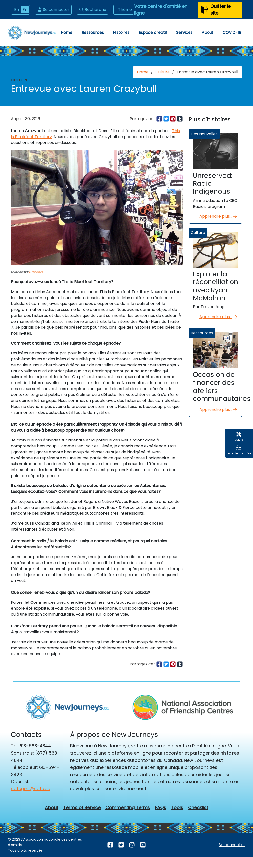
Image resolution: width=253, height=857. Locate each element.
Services (184, 32)
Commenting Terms (127, 807)
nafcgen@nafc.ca (30, 789)
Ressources (93, 32)
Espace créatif (153, 32)
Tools (177, 807)
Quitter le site (216, 9)
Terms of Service (82, 807)
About (207, 32)
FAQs (160, 807)
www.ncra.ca (36, 271)
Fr (25, 9)
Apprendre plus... (218, 216)
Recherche (92, 9)
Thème (124, 10)
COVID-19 (232, 32)
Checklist (198, 807)
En (16, 9)
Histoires (121, 32)
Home (66, 32)
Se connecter (53, 9)
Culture (162, 72)
